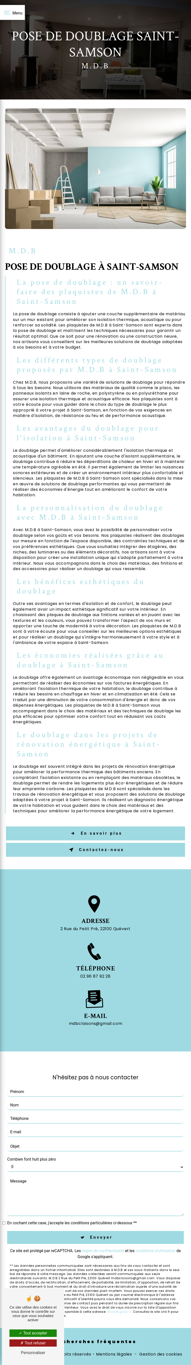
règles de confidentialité (103, 1231)
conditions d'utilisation (155, 1231)
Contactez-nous (95, 850)
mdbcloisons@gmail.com (95, 1004)
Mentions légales (114, 1354)
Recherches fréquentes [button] (95, 1342)
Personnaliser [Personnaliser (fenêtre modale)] (33, 1353)
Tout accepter (33, 1333)
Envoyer (101, 1218)
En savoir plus (95, 833)
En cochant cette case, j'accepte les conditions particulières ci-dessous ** (72, 1203)
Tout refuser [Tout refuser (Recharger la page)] (33, 1343)
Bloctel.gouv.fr (119, 1292)
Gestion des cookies (160, 1354)
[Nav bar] (12, 12)
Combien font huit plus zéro (31, 1140)
